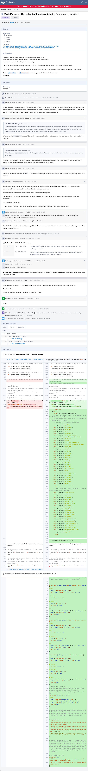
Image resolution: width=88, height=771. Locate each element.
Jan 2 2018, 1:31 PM (28, 168)
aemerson (8, 118)
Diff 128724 (28, 261)
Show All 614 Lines (25, 359)
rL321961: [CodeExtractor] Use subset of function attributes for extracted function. (28, 48)
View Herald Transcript (37, 98)
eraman (25, 98)
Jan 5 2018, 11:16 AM (33, 298)
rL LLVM (5, 88)
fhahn (12, 22)
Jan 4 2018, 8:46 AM (39, 212)
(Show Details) (37, 221)
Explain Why (15, 315)
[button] (86, 2)
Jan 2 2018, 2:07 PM (30, 181)
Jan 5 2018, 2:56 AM (39, 261)
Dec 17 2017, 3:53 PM (29, 94)
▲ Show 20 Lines (12, 569)
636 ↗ (7, 246)
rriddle (7, 280)
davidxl (8, 37)
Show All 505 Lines (24, 569)
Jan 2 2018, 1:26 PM (28, 144)
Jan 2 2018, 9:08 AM (28, 102)
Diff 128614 (28, 212)
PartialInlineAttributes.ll (17, 344)
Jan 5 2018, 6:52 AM (40, 280)
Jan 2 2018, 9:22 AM (39, 118)
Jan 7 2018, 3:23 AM (26, 315)
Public (16, 17)
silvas (8, 41)
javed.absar (27, 233)
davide (8, 39)
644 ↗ (7, 252)
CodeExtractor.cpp (16, 339)
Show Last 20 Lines (36, 569)
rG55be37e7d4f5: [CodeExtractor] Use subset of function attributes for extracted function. (31, 46)
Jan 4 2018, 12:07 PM (34, 238)
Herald (7, 98)
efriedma (9, 35)
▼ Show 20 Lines (37, 359)
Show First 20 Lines (13, 359)
